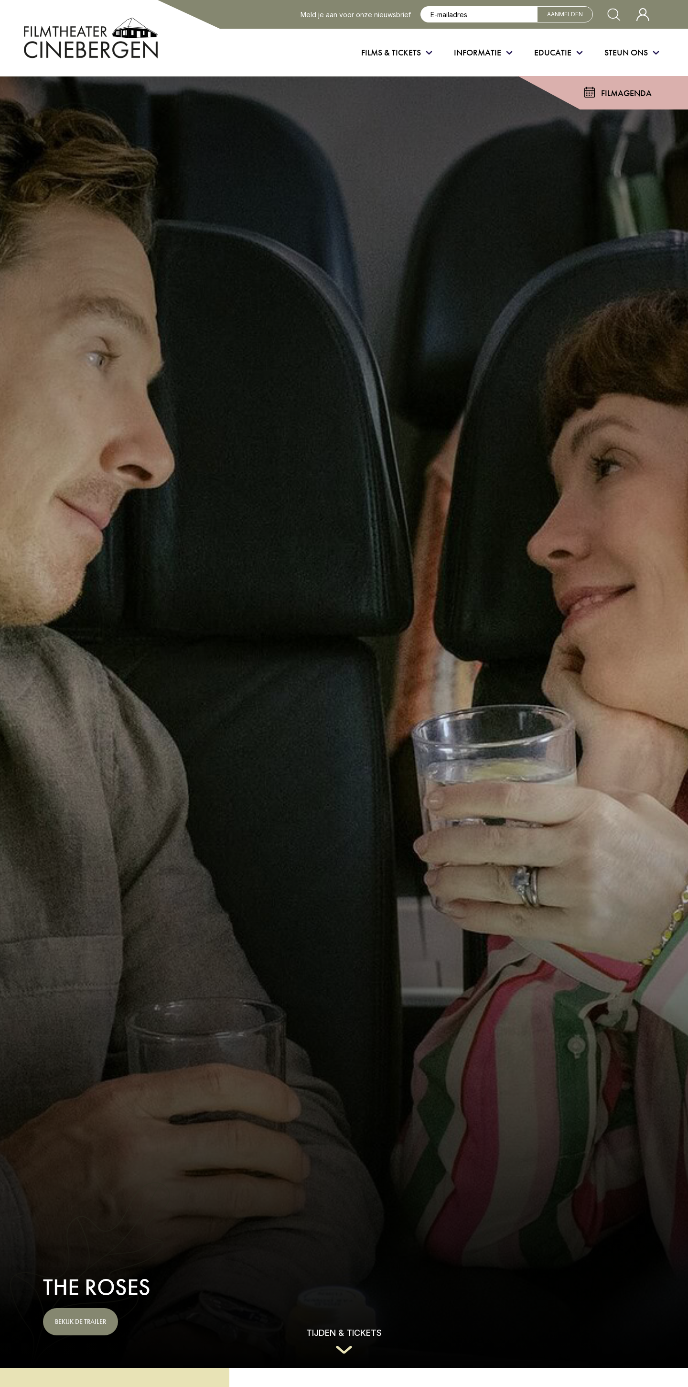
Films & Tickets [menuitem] (391, 52)
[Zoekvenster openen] (614, 14)
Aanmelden (565, 14)
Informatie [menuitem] (477, 52)
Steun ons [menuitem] (626, 52)
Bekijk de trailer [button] (80, 1321)
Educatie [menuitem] (552, 52)
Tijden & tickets (344, 1333)
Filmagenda (626, 92)
